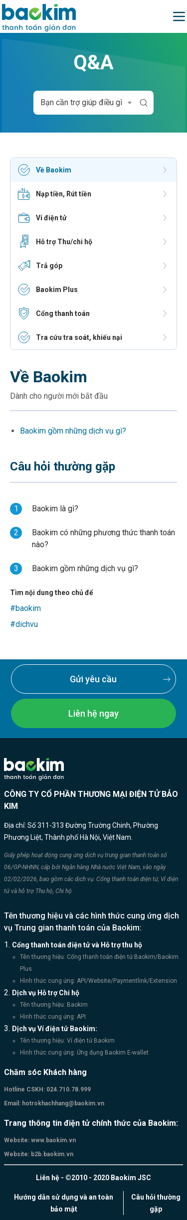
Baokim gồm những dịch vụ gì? (73, 431)
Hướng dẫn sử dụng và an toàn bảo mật (63, 1203)
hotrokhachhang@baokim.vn (62, 1103)
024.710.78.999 (68, 1089)
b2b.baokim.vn (51, 1154)
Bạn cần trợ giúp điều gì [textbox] (81, 102)
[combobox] (84, 103)
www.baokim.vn (52, 1140)
